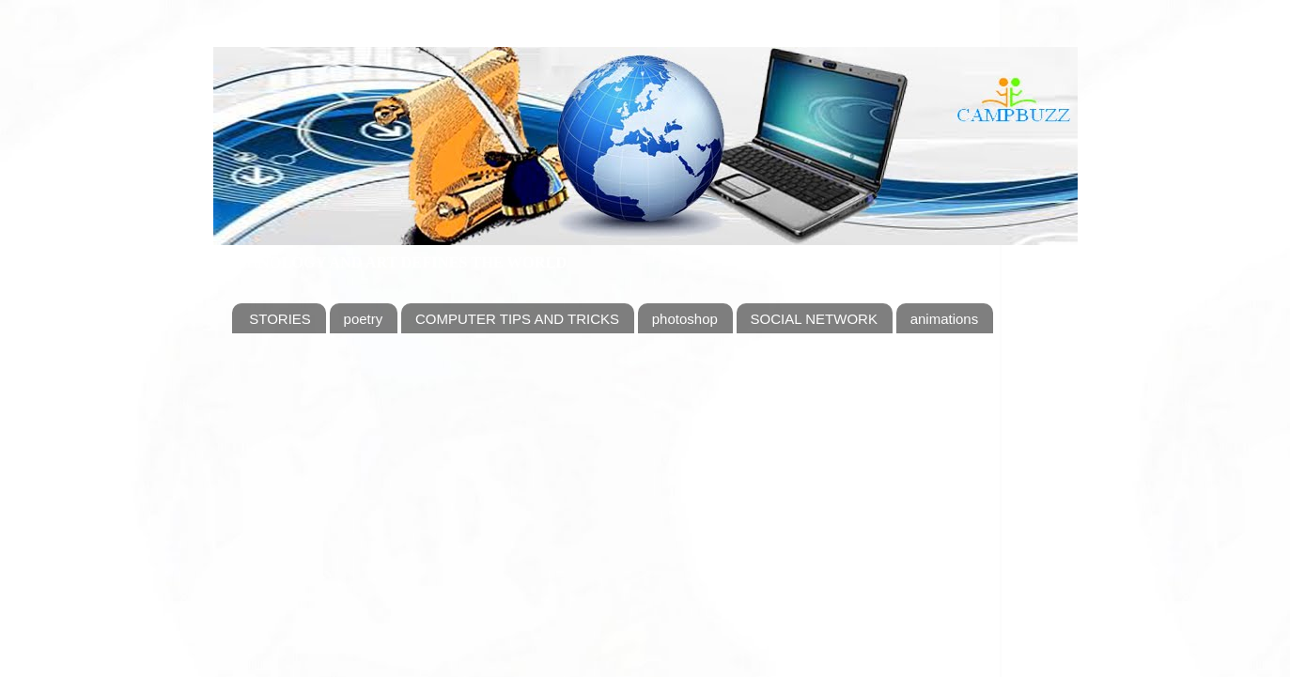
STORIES (280, 319)
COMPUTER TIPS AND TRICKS (517, 319)
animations (944, 319)
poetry (363, 319)
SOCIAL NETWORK (814, 319)
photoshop (685, 319)
